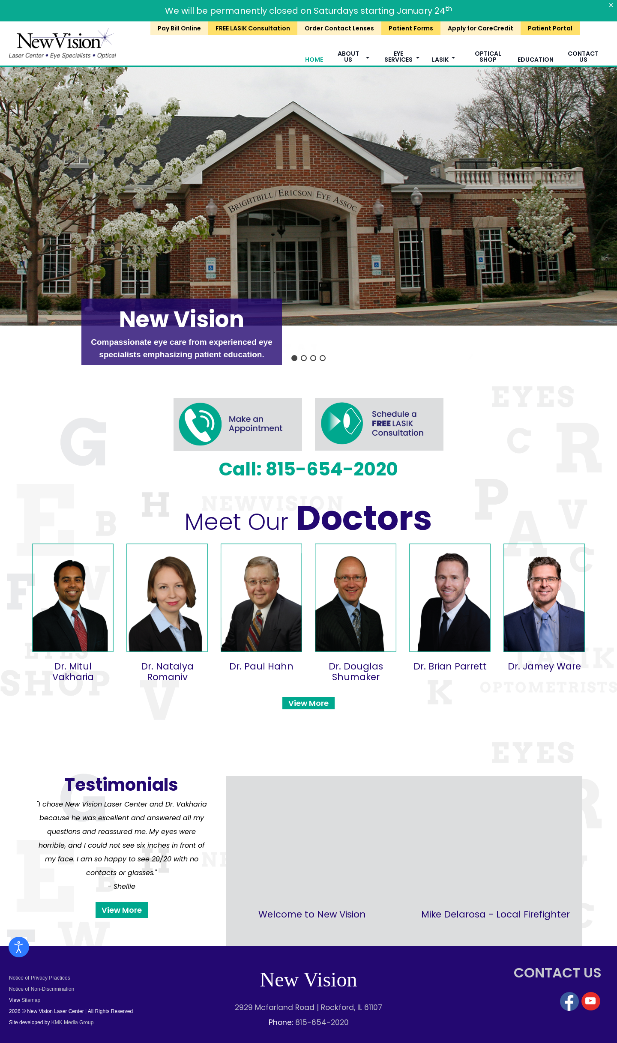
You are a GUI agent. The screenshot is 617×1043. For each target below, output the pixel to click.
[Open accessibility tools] (19, 947)
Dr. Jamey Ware (544, 666)
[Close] (611, 5)
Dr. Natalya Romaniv (167, 672)
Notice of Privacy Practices (39, 978)
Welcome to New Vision (312, 914)
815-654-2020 (322, 1022)
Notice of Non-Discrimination (41, 989)
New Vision (181, 319)
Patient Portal (550, 28)
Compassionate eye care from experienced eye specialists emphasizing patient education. (181, 348)
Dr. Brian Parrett (450, 666)
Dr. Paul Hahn (261, 666)
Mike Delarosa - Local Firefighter (495, 914)
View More (308, 703)
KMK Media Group (71, 1022)
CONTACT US (558, 972)
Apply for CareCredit (480, 28)
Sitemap (30, 1000)
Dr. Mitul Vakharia (73, 672)
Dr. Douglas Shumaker (356, 672)
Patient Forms (411, 28)
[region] (308, 217)
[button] (294, 358)
